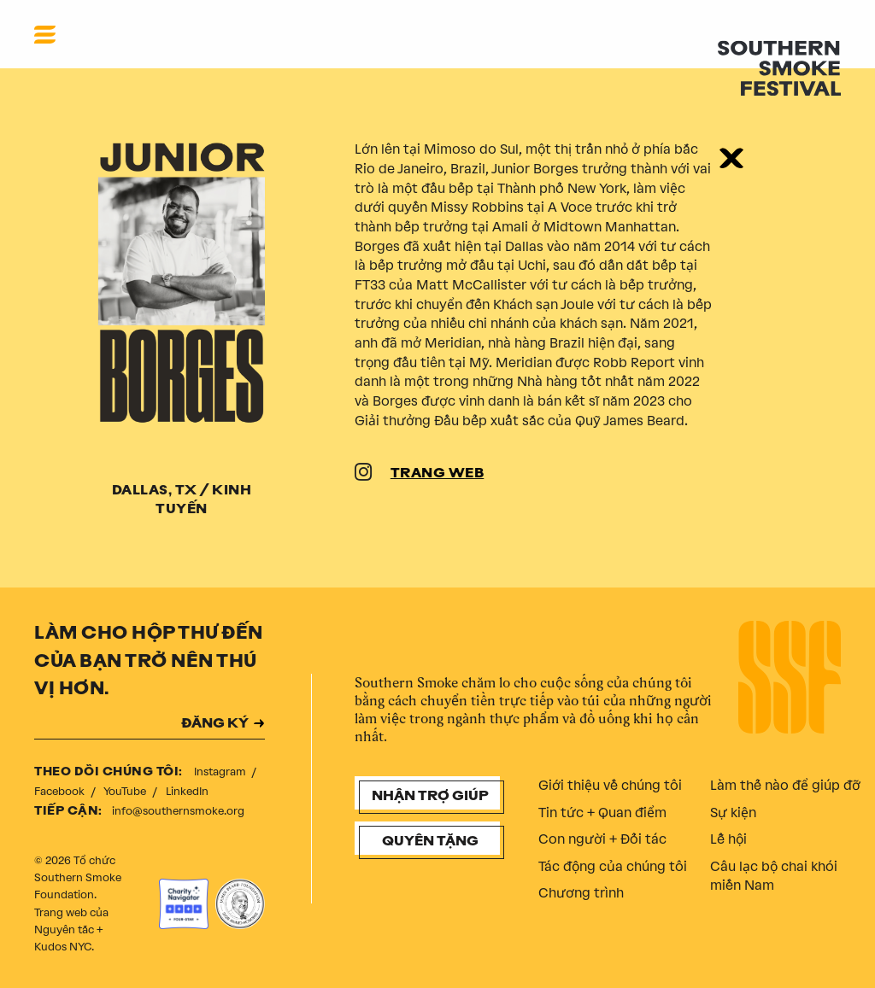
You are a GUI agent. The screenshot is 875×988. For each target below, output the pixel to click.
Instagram (221, 771)
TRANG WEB (437, 474)
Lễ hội (728, 839)
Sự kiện (733, 812)
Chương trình (581, 893)
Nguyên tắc (64, 929)
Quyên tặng (430, 842)
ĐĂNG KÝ (215, 724)
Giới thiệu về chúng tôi (610, 785)
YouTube (126, 791)
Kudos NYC (62, 946)
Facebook (60, 791)
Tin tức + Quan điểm (602, 812)
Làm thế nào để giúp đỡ (785, 785)
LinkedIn (187, 791)
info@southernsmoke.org (178, 810)
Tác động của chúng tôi (612, 866)
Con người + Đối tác (602, 839)
